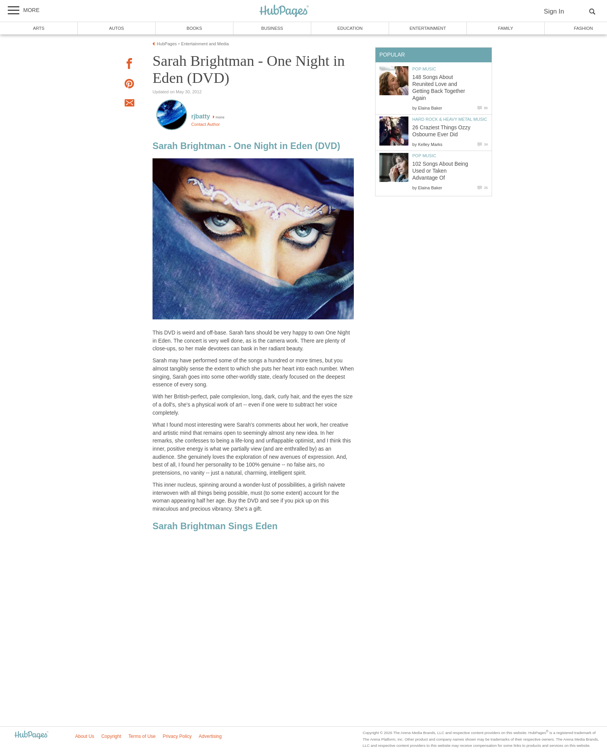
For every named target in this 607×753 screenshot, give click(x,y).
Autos (116, 28)
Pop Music (424, 69)
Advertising (210, 736)
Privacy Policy (177, 736)
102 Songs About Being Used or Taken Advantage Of (440, 171)
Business (272, 28)
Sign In (554, 11)
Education (349, 28)
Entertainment (428, 28)
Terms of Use (142, 736)
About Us (84, 736)
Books (194, 28)
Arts (39, 28)
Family (505, 28)
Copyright (111, 736)
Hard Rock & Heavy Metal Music (449, 119)
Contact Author (205, 124)
